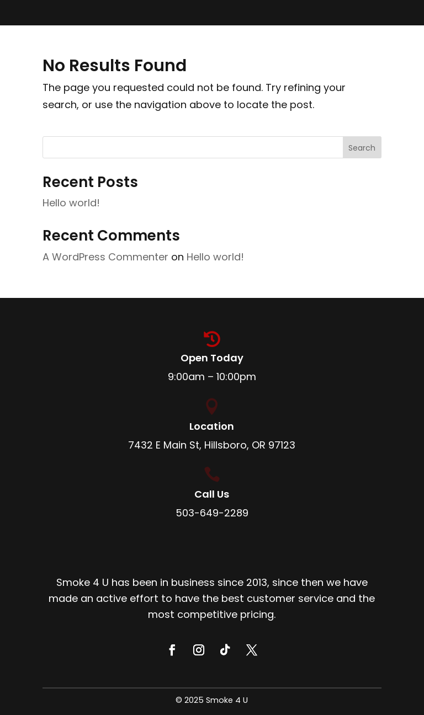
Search (361, 147)
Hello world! (71, 203)
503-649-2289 (212, 513)
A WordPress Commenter (105, 257)
